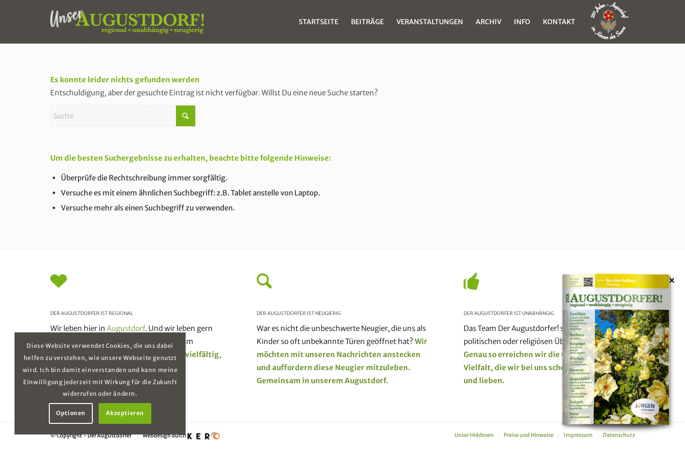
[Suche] (122, 115)
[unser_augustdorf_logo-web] (127, 22)
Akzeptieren (125, 413)
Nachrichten (358, 354)
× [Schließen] (672, 280)
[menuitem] (318, 22)
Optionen (71, 413)
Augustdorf (126, 328)
